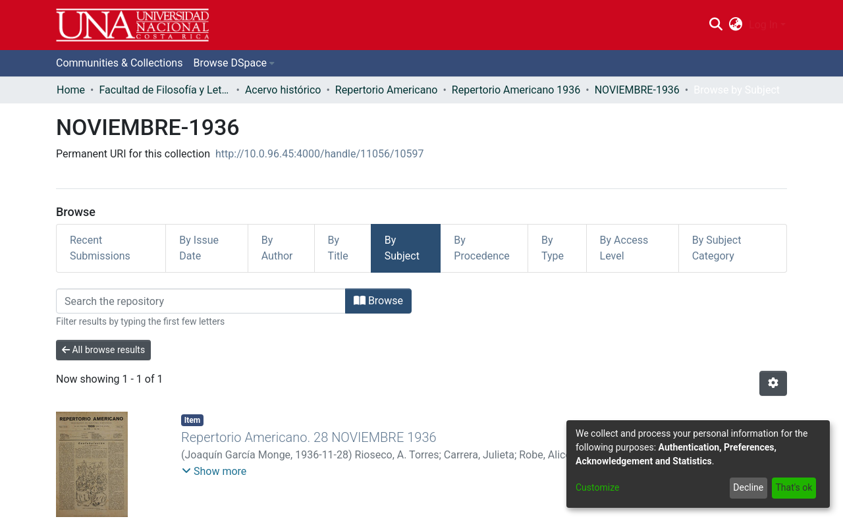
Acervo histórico (283, 90)
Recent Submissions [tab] (100, 248)
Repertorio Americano (386, 90)
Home (71, 90)
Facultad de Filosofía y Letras (165, 90)
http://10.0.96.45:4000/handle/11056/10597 (319, 154)
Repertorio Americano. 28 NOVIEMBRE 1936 (309, 437)
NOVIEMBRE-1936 (637, 90)
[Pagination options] (773, 383)
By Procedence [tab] (482, 248)
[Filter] (201, 301)
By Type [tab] (552, 248)
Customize (597, 487)
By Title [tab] (338, 248)
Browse (378, 300)
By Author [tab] (277, 248)
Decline (748, 487)
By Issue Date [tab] (199, 248)
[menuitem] (736, 25)
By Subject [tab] (402, 248)
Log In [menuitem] (763, 24)
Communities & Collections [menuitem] (119, 63)
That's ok (793, 487)
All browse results (103, 349)
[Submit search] (715, 25)
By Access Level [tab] (624, 248)
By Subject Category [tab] (717, 248)
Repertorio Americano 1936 (516, 90)
